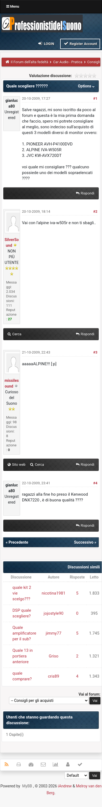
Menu (12, 6)
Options (87, 86)
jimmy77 (53, 633)
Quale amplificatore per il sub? (24, 633)
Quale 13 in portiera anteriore (23, 656)
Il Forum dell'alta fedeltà (29, 62)
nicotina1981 (53, 593)
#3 (95, 352)
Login (46, 43)
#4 (95, 483)
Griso (53, 656)
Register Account (80, 43)
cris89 (53, 676)
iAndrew (65, 786)
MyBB (27, 786)
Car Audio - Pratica (67, 62)
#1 (95, 98)
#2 (95, 211)
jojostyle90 (54, 613)
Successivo (84, 542)
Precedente (18, 542)
